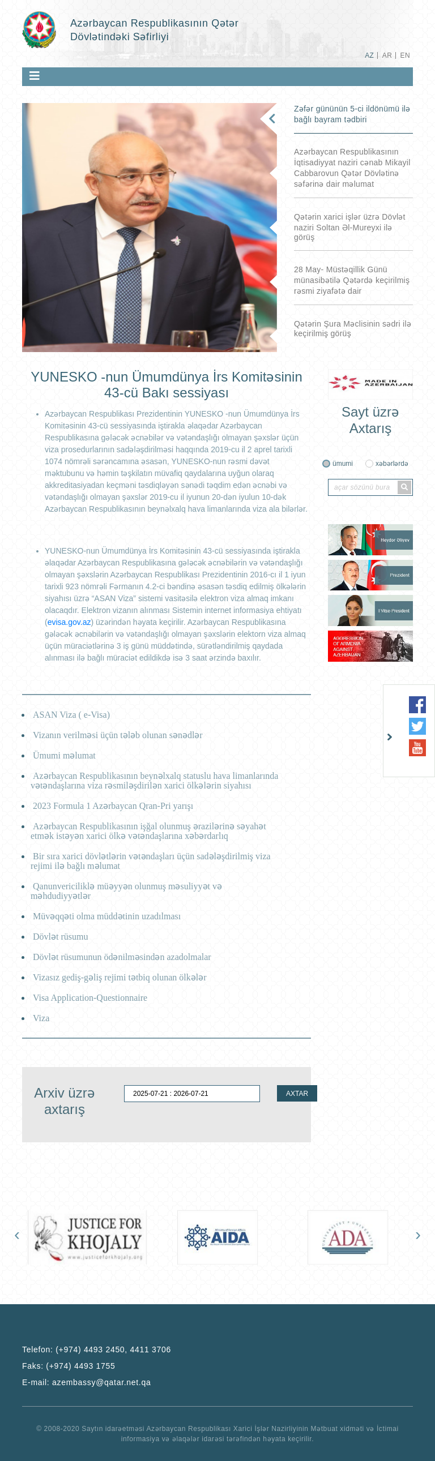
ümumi (342, 464)
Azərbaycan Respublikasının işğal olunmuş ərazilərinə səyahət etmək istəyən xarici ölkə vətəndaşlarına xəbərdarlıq (148, 831)
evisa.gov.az (69, 622)
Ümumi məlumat (64, 755)
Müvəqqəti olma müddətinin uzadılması (107, 916)
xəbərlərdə (392, 464)
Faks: (68, 1365)
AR (387, 55)
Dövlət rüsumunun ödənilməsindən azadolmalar (122, 957)
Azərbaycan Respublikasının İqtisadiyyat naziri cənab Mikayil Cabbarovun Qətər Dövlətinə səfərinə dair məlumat (352, 167)
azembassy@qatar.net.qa (101, 1382)
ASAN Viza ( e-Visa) (71, 714)
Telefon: (96, 1349)
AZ (369, 55)
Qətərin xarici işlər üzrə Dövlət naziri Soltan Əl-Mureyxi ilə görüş (350, 227)
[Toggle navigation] (34, 75)
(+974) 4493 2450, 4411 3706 (113, 1349)
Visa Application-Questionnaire (90, 997)
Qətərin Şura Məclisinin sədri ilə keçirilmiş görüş (352, 328)
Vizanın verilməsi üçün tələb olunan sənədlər (118, 735)
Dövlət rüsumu (60, 936)
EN (405, 55)
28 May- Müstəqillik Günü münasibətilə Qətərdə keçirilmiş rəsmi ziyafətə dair (352, 280)
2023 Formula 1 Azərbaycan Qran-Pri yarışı (113, 806)
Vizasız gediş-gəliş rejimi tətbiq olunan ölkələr (120, 977)
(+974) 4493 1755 (80, 1365)
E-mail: (86, 1382)
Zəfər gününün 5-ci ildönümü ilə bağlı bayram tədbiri (352, 114)
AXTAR (297, 1094)
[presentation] (17, 1237)
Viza (41, 1018)
